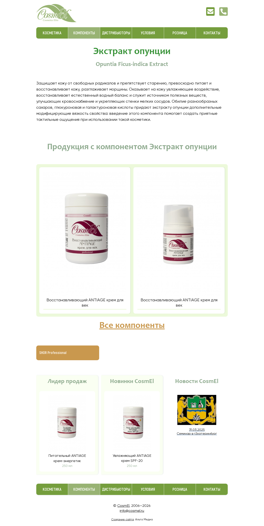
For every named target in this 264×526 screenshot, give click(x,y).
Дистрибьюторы (116, 32)
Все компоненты (132, 325)
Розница (180, 32)
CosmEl (123, 505)
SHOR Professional (53, 353)
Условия (148, 32)
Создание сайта (122, 519)
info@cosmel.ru (132, 510)
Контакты (212, 32)
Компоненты (84, 32)
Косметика (52, 32)
